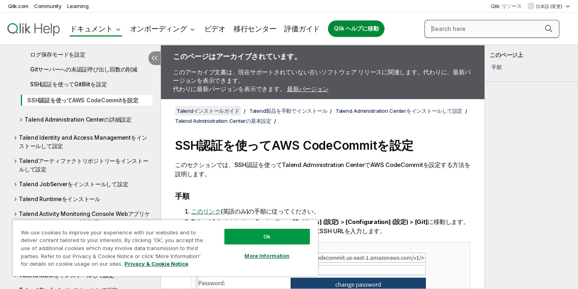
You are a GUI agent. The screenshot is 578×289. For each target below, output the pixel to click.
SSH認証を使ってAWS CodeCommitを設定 (82, 100)
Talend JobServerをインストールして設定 (73, 184)
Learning (77, 6)
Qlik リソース (506, 6)
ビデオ (215, 28)
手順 (496, 67)
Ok (267, 236)
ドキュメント (91, 28)
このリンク (206, 211)
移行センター (255, 28)
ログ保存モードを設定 (57, 54)
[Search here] (492, 28)
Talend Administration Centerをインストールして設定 (399, 111)
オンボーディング (158, 28)
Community (48, 6)
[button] (549, 28)
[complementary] (531, 167)
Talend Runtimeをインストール (59, 198)
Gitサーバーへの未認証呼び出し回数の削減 (83, 69)
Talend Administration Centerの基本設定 (223, 121)
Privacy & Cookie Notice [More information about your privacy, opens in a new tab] (156, 264)
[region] (165, 248)
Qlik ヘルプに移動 (356, 28)
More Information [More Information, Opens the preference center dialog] (266, 255)
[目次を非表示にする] (155, 58)
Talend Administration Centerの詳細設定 (78, 119)
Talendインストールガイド (208, 111)
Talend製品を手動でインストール (288, 111)
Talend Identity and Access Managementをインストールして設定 (83, 141)
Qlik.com (18, 6)
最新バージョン (307, 89)
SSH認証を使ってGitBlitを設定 (68, 84)
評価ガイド (302, 28)
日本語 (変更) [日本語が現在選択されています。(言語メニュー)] (550, 6)
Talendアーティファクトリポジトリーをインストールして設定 (84, 165)
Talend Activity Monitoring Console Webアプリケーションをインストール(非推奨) (84, 218)
